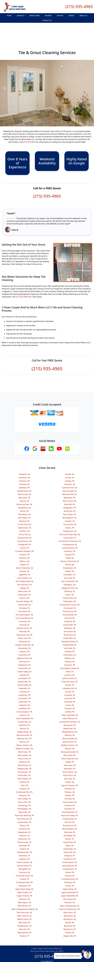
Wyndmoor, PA (69, 911)
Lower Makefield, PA (24, 700)
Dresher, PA (24, 553)
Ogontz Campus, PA (69, 767)
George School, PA (24, 610)
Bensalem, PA (24, 479)
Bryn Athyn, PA (69, 496)
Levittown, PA (24, 690)
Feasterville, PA (24, 586)
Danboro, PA (24, 539)
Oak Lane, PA (69, 760)
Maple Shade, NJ (24, 713)
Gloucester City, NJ (24, 616)
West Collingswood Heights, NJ (24, 891)
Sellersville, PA (70, 834)
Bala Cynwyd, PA (70, 473)
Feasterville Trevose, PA (70, 586)
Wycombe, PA (69, 907)
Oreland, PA (24, 770)
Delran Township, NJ (24, 550)
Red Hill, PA (69, 804)
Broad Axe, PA (69, 493)
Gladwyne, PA (69, 610)
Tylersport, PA (24, 867)
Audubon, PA (24, 469)
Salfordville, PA (69, 831)
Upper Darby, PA (70, 871)
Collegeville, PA (24, 526)
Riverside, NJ (69, 814)
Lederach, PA (24, 687)
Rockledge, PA (70, 817)
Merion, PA (24, 723)
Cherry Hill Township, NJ (69, 516)
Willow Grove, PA (24, 901)
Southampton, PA (69, 844)
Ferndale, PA (24, 590)
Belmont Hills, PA (69, 476)
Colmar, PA (24, 529)
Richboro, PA (24, 810)
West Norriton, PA (24, 894)
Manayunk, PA (70, 707)
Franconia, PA (24, 603)
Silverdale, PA (24, 837)
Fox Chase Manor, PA (24, 600)
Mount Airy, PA (24, 740)
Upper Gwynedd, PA (69, 874)
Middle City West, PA (24, 730)
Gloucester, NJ (69, 613)
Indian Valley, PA (24, 653)
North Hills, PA (24, 757)
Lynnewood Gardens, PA (69, 703)
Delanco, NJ (24, 543)
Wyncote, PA (24, 911)
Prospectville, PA (70, 800)
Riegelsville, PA (24, 814)
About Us (83, 15)
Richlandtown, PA (69, 810)
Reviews (48, 15)
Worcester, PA (24, 904)
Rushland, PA (24, 827)
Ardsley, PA (69, 463)
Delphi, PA (24, 546)
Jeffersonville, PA (70, 660)
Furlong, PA (24, 606)
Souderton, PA (70, 841)
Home (9, 15)
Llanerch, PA (24, 697)
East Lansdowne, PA (69, 563)
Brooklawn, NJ (24, 496)
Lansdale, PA (69, 677)
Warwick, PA (69, 884)
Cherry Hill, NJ (24, 516)
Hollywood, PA (24, 647)
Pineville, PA (69, 790)
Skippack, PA (69, 837)
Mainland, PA (24, 707)
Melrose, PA (70, 717)
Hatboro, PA (24, 633)
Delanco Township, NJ (69, 543)
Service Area (34, 15)
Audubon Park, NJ (69, 469)
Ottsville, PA (70, 770)
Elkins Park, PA (24, 573)
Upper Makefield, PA (69, 877)
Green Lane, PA (24, 620)
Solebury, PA (24, 841)
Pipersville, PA (24, 794)
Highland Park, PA (24, 640)
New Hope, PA (70, 747)
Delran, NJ (69, 546)
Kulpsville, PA (24, 670)
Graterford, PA (70, 616)
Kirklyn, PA (69, 667)
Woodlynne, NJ (69, 901)
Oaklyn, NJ (69, 764)
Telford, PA (69, 854)
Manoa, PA (24, 710)
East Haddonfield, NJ (24, 563)
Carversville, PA (69, 506)
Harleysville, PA (24, 630)
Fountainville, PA (70, 596)
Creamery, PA (69, 533)
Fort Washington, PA (24, 596)
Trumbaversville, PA (24, 864)
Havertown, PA (69, 636)
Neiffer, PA (69, 744)
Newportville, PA (24, 750)
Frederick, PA (69, 603)
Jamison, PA (70, 657)
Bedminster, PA (24, 476)
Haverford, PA (24, 636)
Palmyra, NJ (69, 774)
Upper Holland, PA (24, 877)
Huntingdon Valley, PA (69, 650)
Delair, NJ (69, 539)
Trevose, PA (69, 857)
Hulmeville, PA (24, 650)
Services (21, 16)
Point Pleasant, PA (24, 800)
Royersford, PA (69, 824)
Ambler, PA (69, 456)
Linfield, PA (69, 693)
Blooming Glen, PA (24, 486)
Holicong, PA (24, 643)
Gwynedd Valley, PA (69, 623)
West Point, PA (69, 894)
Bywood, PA (24, 503)
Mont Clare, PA (24, 734)
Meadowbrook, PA (69, 713)
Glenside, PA (24, 613)
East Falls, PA (69, 560)
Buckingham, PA (69, 499)
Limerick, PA (69, 690)
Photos (60, 15)
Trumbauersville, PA (69, 861)
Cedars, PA (69, 509)
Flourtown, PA (24, 593)
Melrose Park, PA (24, 720)
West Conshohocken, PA (69, 891)
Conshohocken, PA (69, 529)
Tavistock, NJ (24, 854)
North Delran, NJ (70, 754)
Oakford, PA (24, 764)
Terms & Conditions (53, 949)
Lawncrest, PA (24, 683)
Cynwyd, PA (69, 536)
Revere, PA (24, 807)
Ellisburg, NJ (69, 573)
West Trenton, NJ (24, 897)
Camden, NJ (70, 503)
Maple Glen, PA (69, 710)
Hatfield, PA (70, 633)
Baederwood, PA (24, 473)
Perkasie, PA (69, 787)
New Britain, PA (24, 747)
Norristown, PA (24, 754)
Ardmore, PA (24, 463)
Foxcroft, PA (70, 600)
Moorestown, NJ (24, 737)
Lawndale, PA (69, 683)
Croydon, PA (24, 536)
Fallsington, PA (69, 583)
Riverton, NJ (24, 817)
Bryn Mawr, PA (24, 499)
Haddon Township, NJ (24, 626)
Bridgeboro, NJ (24, 489)
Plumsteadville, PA (69, 794)
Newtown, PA (69, 750)
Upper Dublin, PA (24, 874)
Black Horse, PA (69, 483)
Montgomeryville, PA (69, 734)
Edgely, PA (24, 570)
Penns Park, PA (24, 784)
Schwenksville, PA (24, 834)
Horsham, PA (69, 647)
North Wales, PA (24, 760)
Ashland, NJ (24, 466)
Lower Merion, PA (69, 700)
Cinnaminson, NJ (24, 523)
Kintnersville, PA (24, 667)
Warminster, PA (69, 881)
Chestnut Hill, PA (24, 519)
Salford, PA (24, 831)
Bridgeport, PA (69, 489)
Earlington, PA (70, 556)
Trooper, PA (24, 861)
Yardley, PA (69, 914)
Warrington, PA (24, 884)
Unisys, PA (69, 867)
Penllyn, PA (69, 777)
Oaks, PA (24, 767)
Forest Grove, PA (70, 593)
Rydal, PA (69, 827)
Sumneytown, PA (69, 851)
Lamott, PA (69, 673)
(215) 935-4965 (79, 6)
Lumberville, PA (24, 703)
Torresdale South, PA (24, 857)
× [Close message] (80, 954)
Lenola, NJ (69, 687)
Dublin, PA (69, 553)
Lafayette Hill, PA (69, 670)
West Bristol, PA (24, 887)
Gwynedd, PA (24, 623)
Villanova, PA (24, 881)
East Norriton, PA (24, 566)
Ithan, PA (69, 653)
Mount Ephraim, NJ (70, 740)
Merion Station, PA (24, 727)
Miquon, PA (69, 730)
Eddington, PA (70, 566)
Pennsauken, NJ (69, 784)
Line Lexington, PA (24, 693)
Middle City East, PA (69, 727)
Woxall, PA (69, 904)
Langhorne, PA (24, 677)
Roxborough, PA (24, 824)
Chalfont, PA (24, 513)
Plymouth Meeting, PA (24, 797)
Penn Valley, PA (24, 780)
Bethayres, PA (69, 479)
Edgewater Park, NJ (69, 570)
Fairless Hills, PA (69, 580)
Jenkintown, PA (24, 663)
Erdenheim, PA (24, 576)
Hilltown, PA (70, 640)
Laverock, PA (69, 680)
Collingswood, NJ (69, 526)
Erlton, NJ (70, 576)
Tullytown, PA (69, 864)
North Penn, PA (69, 757)
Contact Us (47, 20)
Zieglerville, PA (69, 918)
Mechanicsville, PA (24, 717)
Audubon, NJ (69, 466)
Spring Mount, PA (69, 847)
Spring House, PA (24, 847)
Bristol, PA (24, 493)
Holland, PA (69, 643)
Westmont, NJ (69, 897)
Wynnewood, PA (24, 914)
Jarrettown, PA (24, 660)
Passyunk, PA (24, 777)
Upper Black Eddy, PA (24, 871)
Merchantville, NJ (69, 720)
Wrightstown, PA (24, 907)
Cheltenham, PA (69, 513)
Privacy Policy (37, 949)
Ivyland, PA (24, 657)
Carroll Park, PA (24, 506)
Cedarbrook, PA (24, 509)
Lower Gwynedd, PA (69, 697)
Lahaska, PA (24, 673)
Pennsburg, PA (24, 787)
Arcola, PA (69, 459)
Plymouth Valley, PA (69, 797)
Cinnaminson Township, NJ (69, 523)
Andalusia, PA (24, 459)
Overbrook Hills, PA (24, 774)
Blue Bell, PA (69, 486)
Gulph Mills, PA (69, 620)
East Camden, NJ (24, 560)
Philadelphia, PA (24, 790)
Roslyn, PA (69, 820)
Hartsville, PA (69, 630)
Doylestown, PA (69, 550)
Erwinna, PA (24, 580)
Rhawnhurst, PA (69, 807)
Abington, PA (24, 456)
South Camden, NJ (24, 844)
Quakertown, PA (24, 804)
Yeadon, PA (24, 918)
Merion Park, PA (69, 723)
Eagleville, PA (24, 556)
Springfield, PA (24, 851)
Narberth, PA (24, 744)
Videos (71, 15)
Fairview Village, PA (24, 583)
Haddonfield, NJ (69, 626)
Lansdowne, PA (24, 680)
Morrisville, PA (70, 737)
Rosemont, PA (24, 820)
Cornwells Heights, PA (24, 533)
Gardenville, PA (69, 606)
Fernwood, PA (69, 590)
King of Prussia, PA (69, 663)
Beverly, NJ (24, 483)
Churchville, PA (69, 519)
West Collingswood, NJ (69, 887)
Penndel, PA (70, 780)
